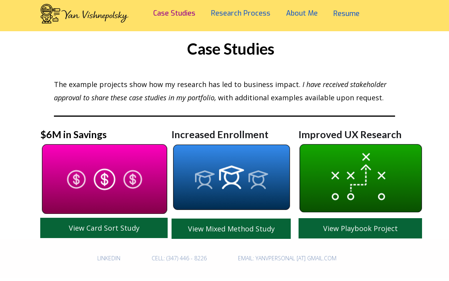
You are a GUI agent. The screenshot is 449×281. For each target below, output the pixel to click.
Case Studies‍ (174, 13)
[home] (75, 23)
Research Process (240, 13)
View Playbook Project (360, 228)
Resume (346, 13)
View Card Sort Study (104, 228)
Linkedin (108, 258)
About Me (302, 13)
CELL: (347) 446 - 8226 (179, 258)
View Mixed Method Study (231, 228)
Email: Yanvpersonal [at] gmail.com (287, 258)
